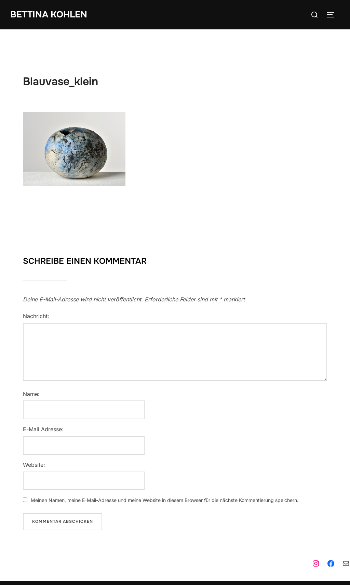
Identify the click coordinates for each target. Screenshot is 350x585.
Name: (31, 394)
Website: (34, 464)
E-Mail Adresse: (43, 429)
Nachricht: (36, 316)
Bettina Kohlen (48, 14)
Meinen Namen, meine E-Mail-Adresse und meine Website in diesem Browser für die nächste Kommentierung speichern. (164, 500)
